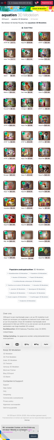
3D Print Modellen (9, 357)
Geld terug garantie (10, 408)
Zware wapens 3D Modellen (16, 297)
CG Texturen (7, 363)
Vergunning (7, 395)
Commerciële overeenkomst (13, 398)
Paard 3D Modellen (36, 277)
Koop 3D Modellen (12, 350)
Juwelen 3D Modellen (17, 289)
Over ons (7, 313)
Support (6, 385)
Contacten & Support (13, 381)
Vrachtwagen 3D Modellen (38, 297)
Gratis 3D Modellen (10, 360)
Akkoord (33, 436)
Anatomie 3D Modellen (27, 301)
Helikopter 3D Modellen (36, 293)
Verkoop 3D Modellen (11, 367)
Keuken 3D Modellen (19, 277)
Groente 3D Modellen (40, 285)
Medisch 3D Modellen (17, 293)
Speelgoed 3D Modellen (36, 289)
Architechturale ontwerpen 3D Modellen (27, 281)
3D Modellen (7, 354)
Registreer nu (47, 3)
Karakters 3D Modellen (38, 273)
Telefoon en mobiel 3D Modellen (18, 285)
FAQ (4, 391)
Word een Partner (9, 370)
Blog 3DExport (8, 373)
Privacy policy (8, 401)
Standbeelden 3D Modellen (17, 273)
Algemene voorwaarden (11, 404)
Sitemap (27, 420)
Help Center (7, 388)
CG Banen (6, 377)
